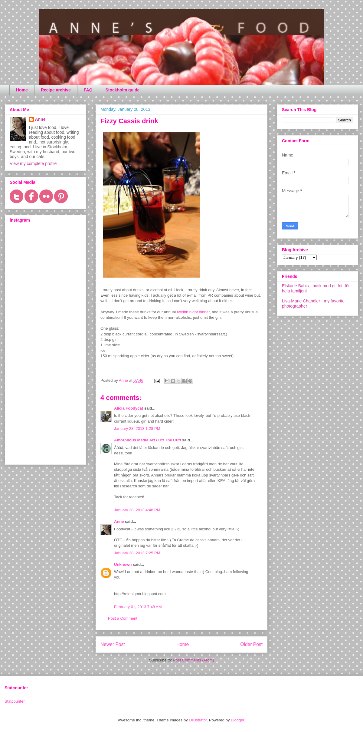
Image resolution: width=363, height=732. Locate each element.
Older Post (251, 644)
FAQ (88, 89)
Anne (119, 521)
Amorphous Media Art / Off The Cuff (148, 440)
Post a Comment (122, 618)
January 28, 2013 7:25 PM (137, 553)
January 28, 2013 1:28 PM (137, 428)
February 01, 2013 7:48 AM (138, 607)
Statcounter (15, 701)
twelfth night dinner (193, 312)
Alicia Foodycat (128, 408)
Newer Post (112, 644)
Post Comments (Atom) (193, 660)
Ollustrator (198, 720)
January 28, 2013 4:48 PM (137, 510)
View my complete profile (33, 163)
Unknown (123, 564)
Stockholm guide (123, 89)
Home (22, 89)
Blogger (237, 720)
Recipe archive (56, 89)
